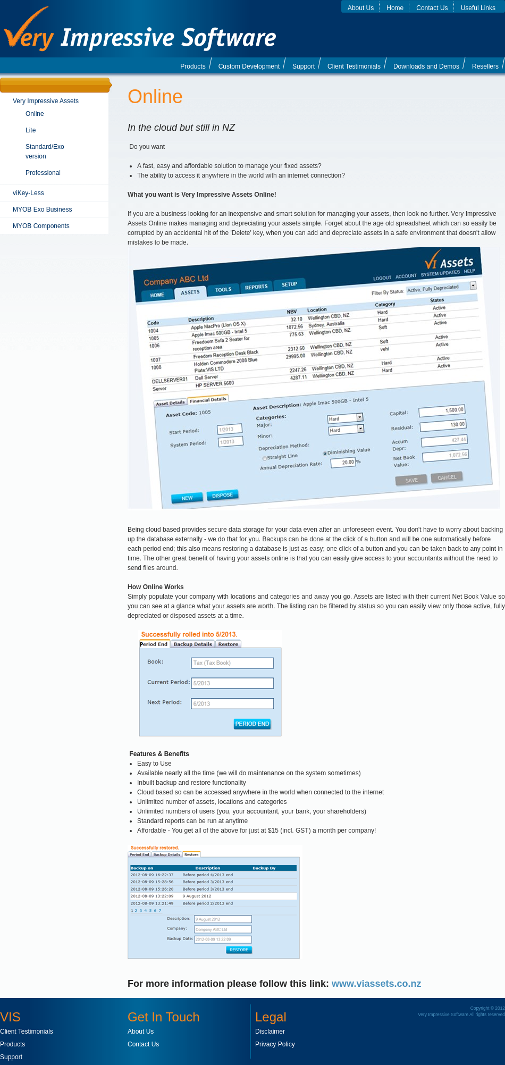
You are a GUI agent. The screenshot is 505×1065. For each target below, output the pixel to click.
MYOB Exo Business (42, 209)
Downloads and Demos (426, 66)
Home (394, 8)
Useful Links (478, 8)
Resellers (485, 66)
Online (35, 114)
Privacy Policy (275, 1044)
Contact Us (432, 8)
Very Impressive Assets (46, 101)
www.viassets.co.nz (376, 983)
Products (192, 66)
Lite (31, 130)
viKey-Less (28, 193)
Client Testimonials (354, 66)
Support (303, 66)
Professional (43, 173)
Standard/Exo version (45, 151)
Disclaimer (270, 1031)
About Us (361, 8)
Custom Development (249, 66)
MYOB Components (41, 226)
